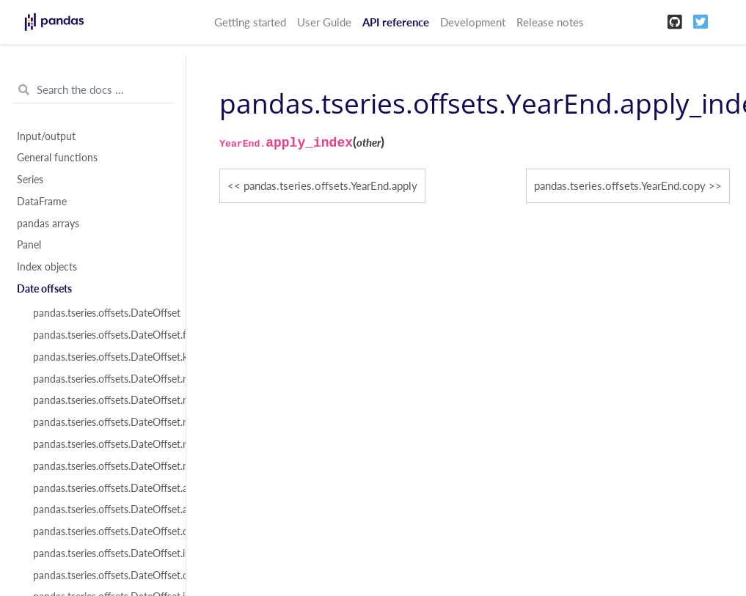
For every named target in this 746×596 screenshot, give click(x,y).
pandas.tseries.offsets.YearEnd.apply (330, 185)
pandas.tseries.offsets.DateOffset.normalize (101, 422)
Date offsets (44, 289)
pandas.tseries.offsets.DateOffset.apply (101, 488)
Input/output (46, 136)
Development (472, 22)
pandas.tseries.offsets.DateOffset (101, 313)
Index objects (47, 267)
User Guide (324, 22)
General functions (57, 157)
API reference (395, 22)
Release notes (550, 22)
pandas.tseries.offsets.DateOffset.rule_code (101, 444)
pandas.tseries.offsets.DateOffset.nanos (101, 400)
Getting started (250, 22)
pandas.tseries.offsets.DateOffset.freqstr (101, 335)
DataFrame (42, 201)
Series (30, 179)
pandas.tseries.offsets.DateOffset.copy (101, 531)
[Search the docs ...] (93, 90)
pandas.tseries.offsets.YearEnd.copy (620, 185)
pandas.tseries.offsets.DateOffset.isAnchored (101, 553)
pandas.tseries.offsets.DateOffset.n (101, 466)
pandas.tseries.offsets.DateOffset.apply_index (101, 509)
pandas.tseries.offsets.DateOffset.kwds (101, 357)
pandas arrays (48, 223)
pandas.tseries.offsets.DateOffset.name (101, 379)
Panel (29, 245)
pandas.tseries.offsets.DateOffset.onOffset (101, 575)
